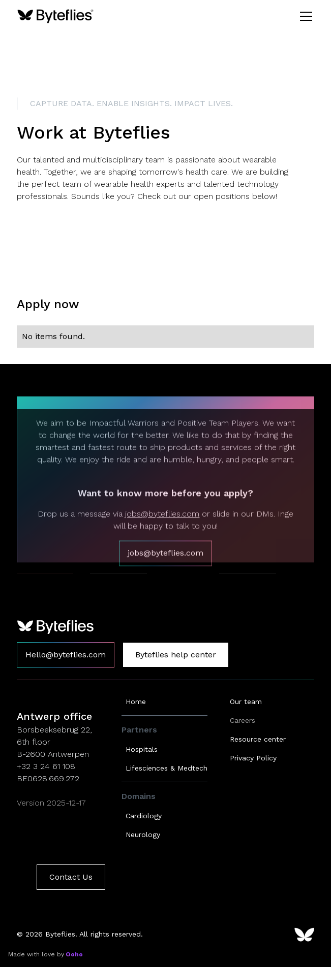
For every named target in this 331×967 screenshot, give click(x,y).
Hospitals (142, 749)
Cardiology (144, 816)
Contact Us (71, 877)
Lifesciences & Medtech (166, 768)
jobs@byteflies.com (162, 533)
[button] (304, 16)
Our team (246, 701)
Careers (242, 720)
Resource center (258, 739)
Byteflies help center (175, 654)
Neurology (143, 834)
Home (136, 701)
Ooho (73, 954)
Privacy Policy (253, 758)
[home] (55, 16)
